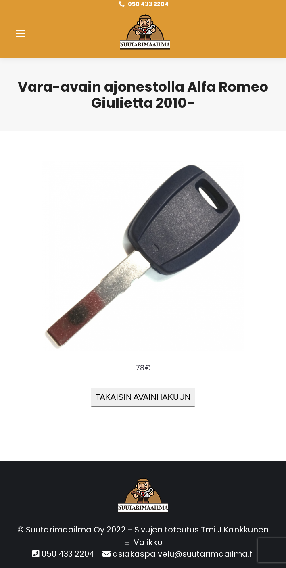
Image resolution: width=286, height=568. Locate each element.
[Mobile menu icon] (20, 33)
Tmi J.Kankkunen (235, 529)
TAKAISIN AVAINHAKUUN (143, 397)
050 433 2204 (148, 4)
